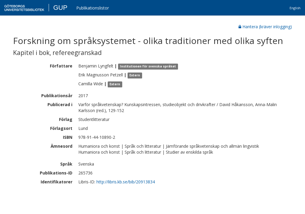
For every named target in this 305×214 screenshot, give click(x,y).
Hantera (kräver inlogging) (265, 26)
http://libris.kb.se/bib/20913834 (125, 182)
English (295, 8)
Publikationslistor (92, 8)
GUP (60, 7)
